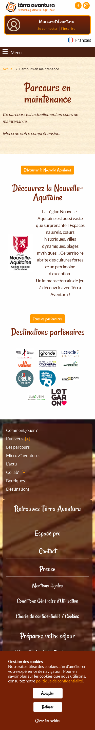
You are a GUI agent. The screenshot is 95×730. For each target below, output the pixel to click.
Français (83, 40)
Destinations (17, 489)
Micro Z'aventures (23, 455)
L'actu (11, 463)
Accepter (47, 693)
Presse (47, 569)
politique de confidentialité (59, 681)
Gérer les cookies (47, 721)
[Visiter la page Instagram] (86, 5)
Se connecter (47, 28)
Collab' (12, 472)
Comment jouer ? (21, 430)
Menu (12, 52)
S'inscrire (68, 28)
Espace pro (48, 533)
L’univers (14, 438)
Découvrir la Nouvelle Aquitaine (47, 170)
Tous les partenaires (47, 319)
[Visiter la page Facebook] (78, 5)
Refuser (47, 707)
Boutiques (15, 480)
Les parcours (18, 447)
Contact (47, 551)
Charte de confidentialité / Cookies (47, 616)
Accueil (8, 69)
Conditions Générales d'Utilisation (47, 601)
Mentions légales (47, 585)
